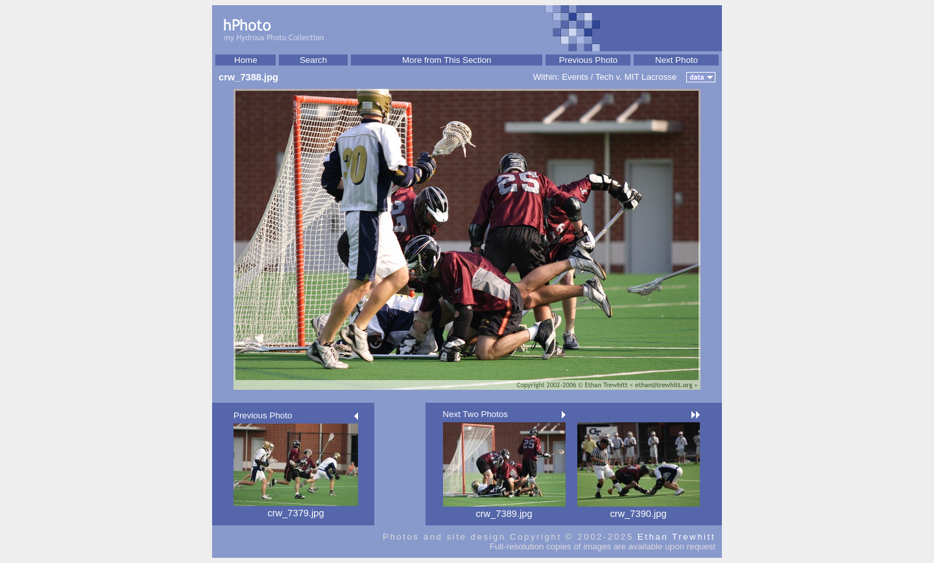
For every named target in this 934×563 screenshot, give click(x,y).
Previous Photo (588, 60)
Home (245, 60)
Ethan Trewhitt (676, 537)
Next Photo (676, 60)
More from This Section (447, 60)
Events (575, 77)
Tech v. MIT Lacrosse (636, 77)
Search (313, 60)
